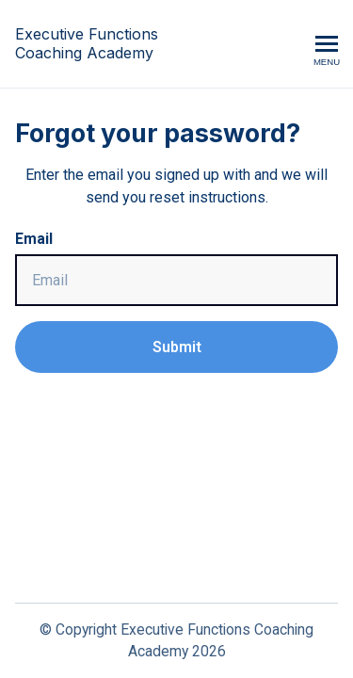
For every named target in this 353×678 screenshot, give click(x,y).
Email (34, 239)
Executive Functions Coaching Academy (86, 43)
